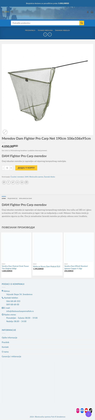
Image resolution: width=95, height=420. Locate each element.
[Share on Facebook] (9, 182)
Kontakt (5, 347)
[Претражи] (12, 11)
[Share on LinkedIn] (26, 182)
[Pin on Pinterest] (22, 182)
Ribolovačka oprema (36, 177)
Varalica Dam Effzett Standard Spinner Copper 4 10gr (76, 267)
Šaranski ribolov (62, 30)
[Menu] (5, 12)
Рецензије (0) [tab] (13, 198)
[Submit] (81, 23)
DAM (27, 177)
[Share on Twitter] (13, 182)
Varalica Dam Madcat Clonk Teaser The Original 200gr (15, 267)
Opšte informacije (9, 337)
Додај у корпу (26, 168)
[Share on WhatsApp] (4, 182)
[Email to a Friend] (17, 182)
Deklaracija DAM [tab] (26, 198)
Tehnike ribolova (45, 30)
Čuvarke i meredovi (17, 177)
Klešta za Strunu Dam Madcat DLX (46, 266)
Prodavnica (30, 30)
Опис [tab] (4, 198)
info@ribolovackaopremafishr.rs (20, 311)
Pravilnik (5, 342)
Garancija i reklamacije (11, 356)
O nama (5, 351)
